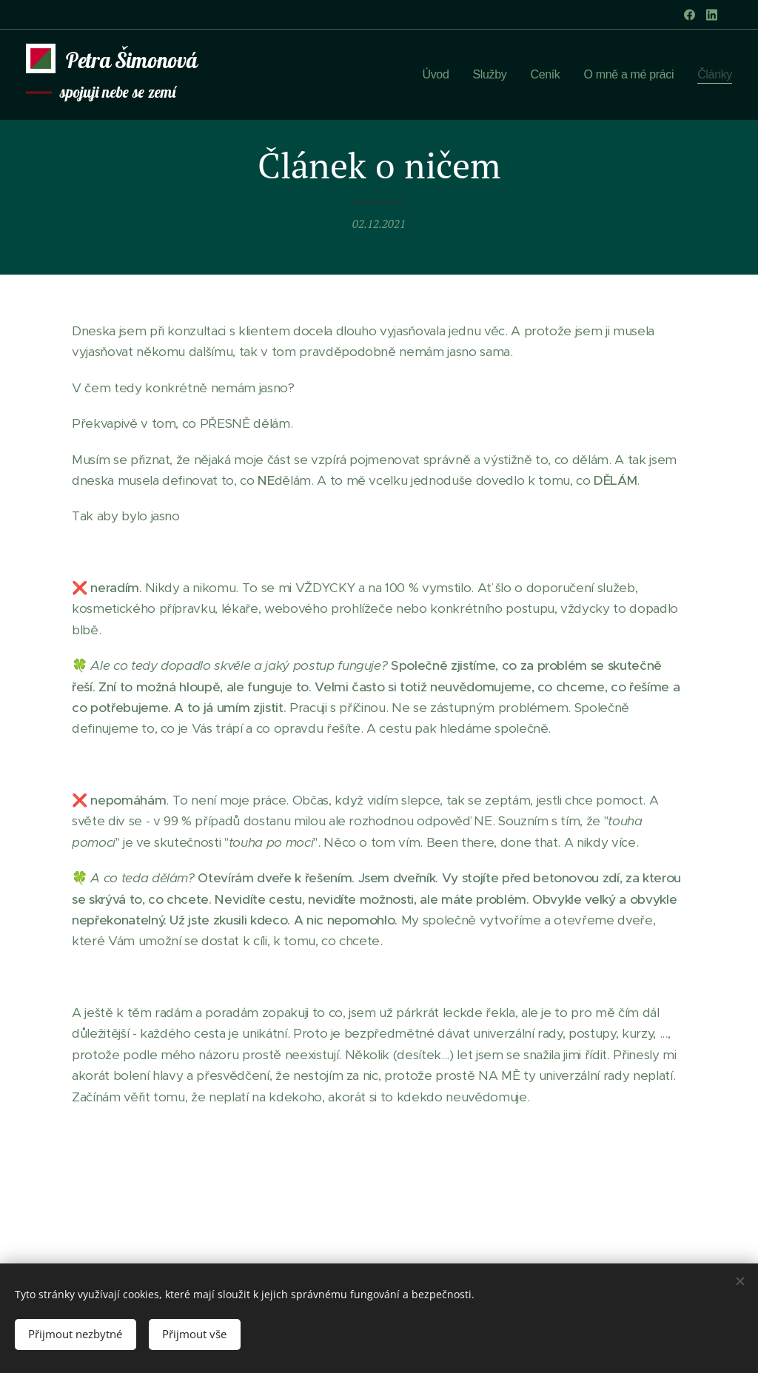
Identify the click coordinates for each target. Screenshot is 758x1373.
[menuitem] (430, 74)
